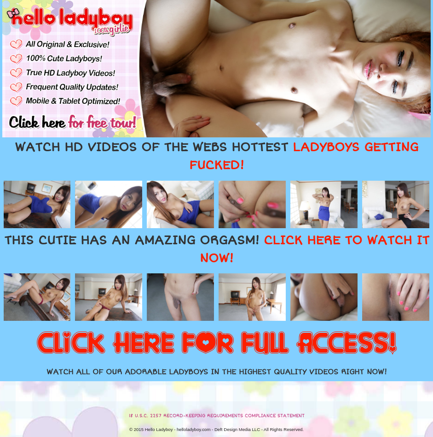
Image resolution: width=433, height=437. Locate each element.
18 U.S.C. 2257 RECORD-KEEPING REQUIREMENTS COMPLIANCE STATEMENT (217, 416)
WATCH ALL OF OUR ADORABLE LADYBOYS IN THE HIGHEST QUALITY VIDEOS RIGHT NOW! (216, 372)
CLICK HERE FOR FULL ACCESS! (217, 344)
